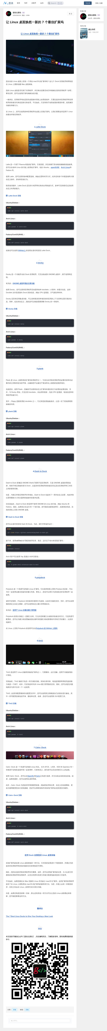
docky (41, 263)
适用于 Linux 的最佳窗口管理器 (24, 610)
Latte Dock (41, 127)
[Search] (55, 3)
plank (40, 369)
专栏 (25, 3)
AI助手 (34, 3)
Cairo (38, 776)
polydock (41, 577)
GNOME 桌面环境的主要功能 (23, 283)
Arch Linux (65, 167)
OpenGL (30, 776)
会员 (41, 3)
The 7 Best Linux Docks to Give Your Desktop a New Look (29, 916)
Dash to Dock (41, 471)
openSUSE (55, 167)
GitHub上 (22, 250)
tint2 (41, 641)
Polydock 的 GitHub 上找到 (46, 628)
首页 (18, 3)
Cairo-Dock (40, 747)
